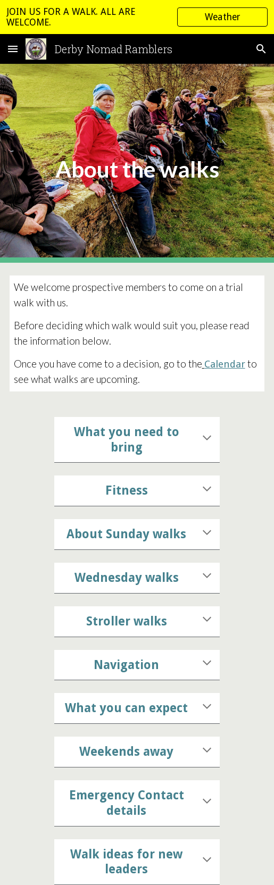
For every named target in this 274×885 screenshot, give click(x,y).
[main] (137, 163)
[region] (137, 17)
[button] (13, 48)
